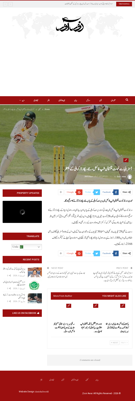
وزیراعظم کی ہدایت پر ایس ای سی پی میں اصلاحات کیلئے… (14, 283)
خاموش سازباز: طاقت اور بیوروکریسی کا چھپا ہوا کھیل (14, 296)
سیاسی (70, 100)
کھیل (126, 160)
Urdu (17, 247)
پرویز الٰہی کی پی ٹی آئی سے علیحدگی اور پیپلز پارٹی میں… (14, 270)
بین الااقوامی (56, 100)
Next (114, 342)
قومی (96, 100)
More (28, 100)
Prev (124, 342)
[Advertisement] (67, 69)
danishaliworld (42, 391)
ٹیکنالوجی (51, 380)
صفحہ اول (109, 100)
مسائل (84, 100)
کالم (42, 100)
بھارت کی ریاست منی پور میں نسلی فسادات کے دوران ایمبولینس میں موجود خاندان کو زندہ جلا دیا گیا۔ (66, 275)
